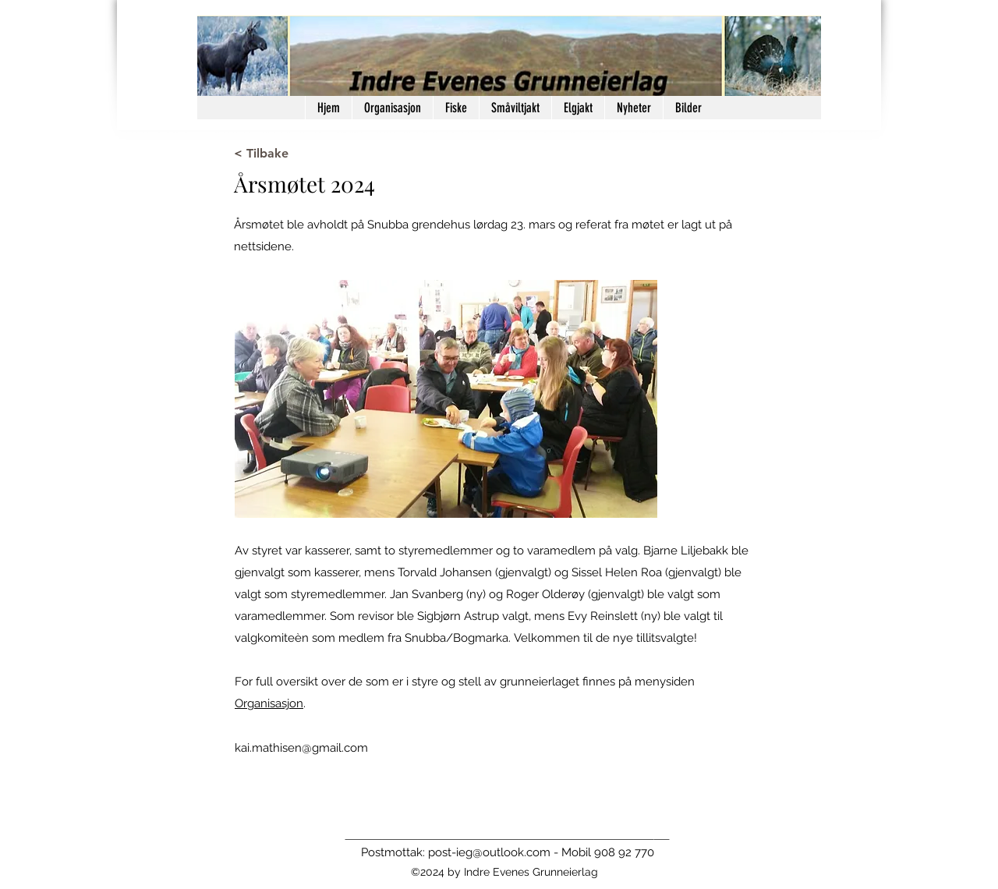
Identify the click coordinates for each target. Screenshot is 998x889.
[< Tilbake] (285, 153)
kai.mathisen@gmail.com (301, 748)
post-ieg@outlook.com (489, 852)
